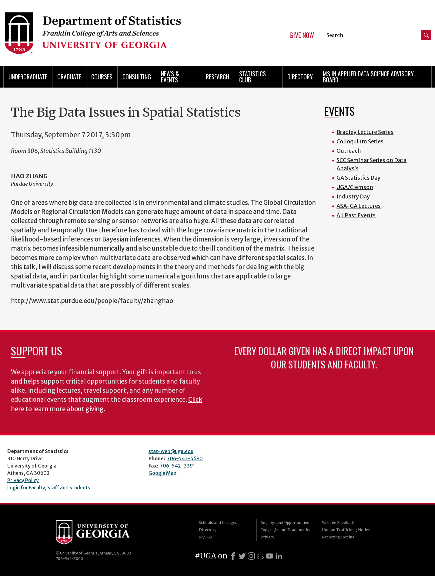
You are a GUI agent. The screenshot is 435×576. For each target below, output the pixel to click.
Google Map (162, 473)
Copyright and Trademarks (285, 530)
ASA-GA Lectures (358, 205)
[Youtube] (269, 556)
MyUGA (205, 537)
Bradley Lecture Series (364, 131)
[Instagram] (251, 556)
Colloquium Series (359, 141)
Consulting (136, 76)
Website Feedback (338, 522)
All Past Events (356, 215)
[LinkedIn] (279, 556)
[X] (242, 556)
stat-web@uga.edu (171, 451)
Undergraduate (27, 76)
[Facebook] (233, 556)
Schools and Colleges (218, 522)
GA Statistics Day (358, 177)
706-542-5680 (185, 458)
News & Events (170, 76)
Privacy (267, 537)
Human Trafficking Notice (346, 530)
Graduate (69, 76)
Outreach (348, 150)
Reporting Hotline (338, 537)
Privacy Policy (23, 480)
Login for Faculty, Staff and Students (48, 487)
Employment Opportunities (284, 522)
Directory (300, 76)
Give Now (301, 35)
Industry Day (353, 196)
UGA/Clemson (354, 187)
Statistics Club (252, 76)
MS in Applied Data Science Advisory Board (368, 76)
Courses (101, 76)
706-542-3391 (177, 466)
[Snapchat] (260, 556)
